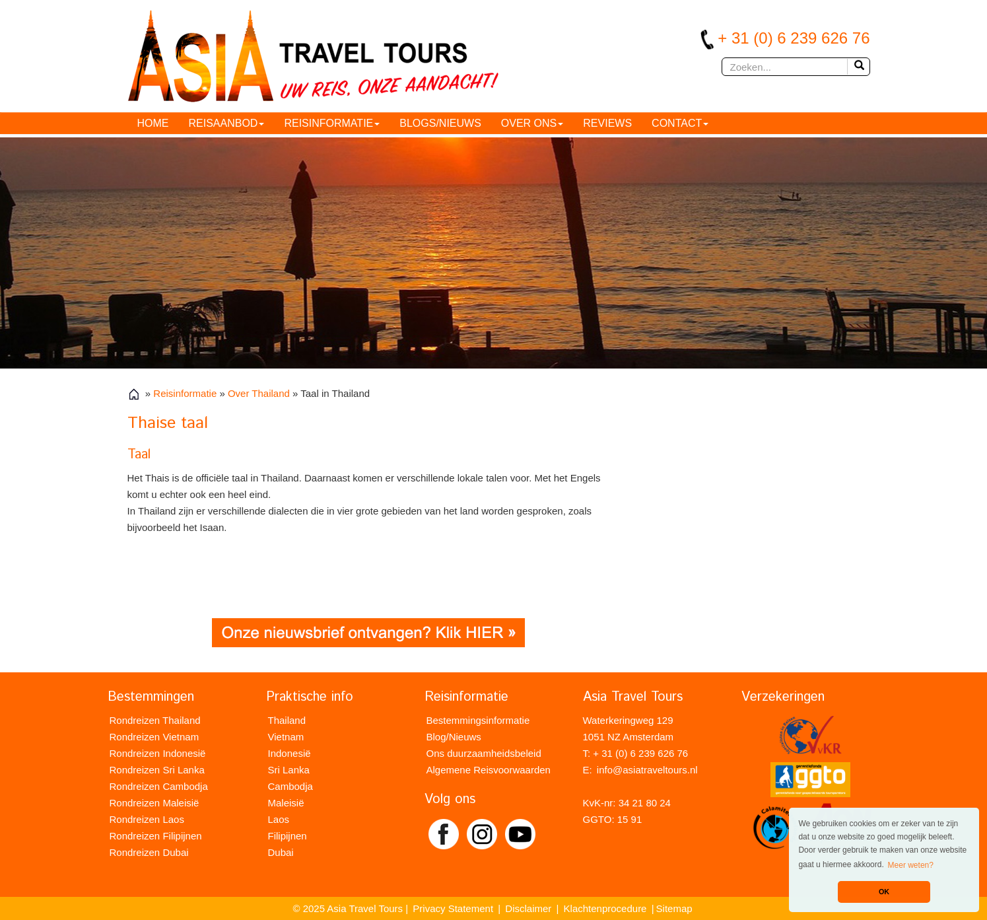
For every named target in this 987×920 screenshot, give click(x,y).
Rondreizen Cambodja (159, 786)
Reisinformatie (332, 123)
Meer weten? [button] (911, 865)
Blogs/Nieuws (440, 123)
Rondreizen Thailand (155, 720)
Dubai (281, 852)
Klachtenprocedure (605, 908)
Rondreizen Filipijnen (156, 835)
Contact (680, 123)
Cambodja (290, 786)
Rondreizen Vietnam (154, 736)
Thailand (287, 720)
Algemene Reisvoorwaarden (488, 769)
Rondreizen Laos (147, 819)
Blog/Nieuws (453, 736)
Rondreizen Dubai (149, 852)
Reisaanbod (227, 123)
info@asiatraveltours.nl (647, 769)
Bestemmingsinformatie (478, 720)
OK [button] (884, 892)
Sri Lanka (289, 769)
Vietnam (286, 736)
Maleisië (286, 802)
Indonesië (289, 753)
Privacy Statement (453, 908)
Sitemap (674, 908)
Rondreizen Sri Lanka (157, 769)
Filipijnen (287, 835)
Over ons (532, 123)
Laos (279, 819)
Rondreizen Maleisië (154, 802)
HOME (153, 123)
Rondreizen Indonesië (158, 753)
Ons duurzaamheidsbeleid (483, 753)
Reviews (607, 123)
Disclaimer (528, 908)
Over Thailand (259, 393)
